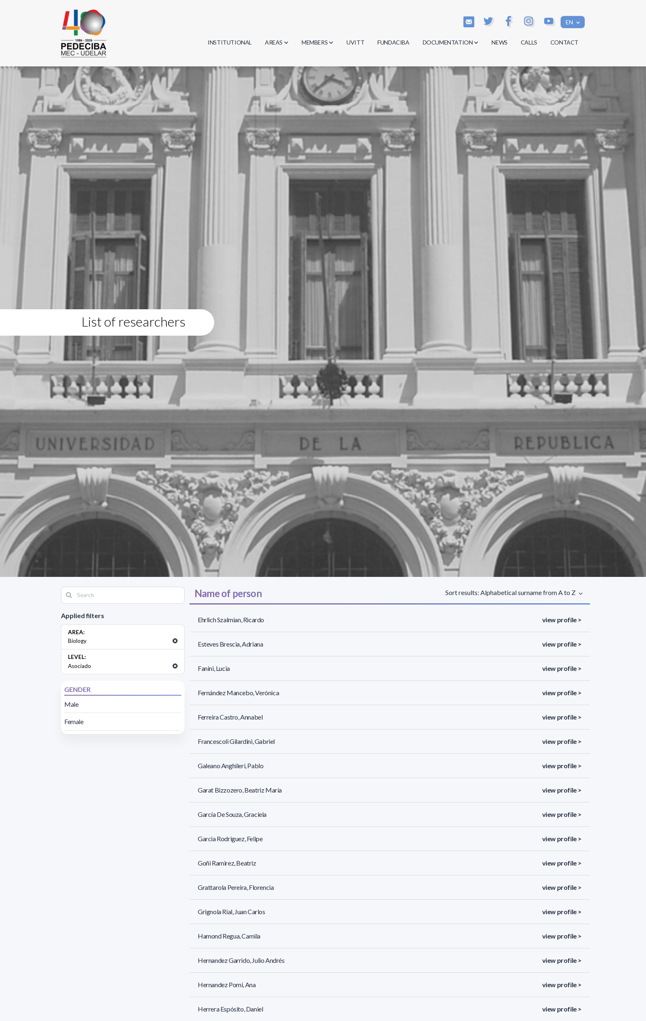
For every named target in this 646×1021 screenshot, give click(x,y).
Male (71, 704)
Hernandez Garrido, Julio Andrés (241, 960)
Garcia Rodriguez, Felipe (230, 838)
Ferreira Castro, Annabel (230, 717)
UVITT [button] (355, 42)
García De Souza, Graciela (232, 814)
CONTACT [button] (564, 42)
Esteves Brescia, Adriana (230, 644)
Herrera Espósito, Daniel (230, 1009)
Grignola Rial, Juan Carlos (231, 911)
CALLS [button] (529, 42)
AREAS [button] (276, 42)
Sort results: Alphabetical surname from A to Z (511, 592)
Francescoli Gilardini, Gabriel (236, 741)
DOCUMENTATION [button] (451, 42)
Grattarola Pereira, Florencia (236, 887)
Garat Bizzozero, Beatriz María (240, 790)
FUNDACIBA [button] (393, 42)
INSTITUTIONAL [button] (230, 42)
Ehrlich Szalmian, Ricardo (231, 619)
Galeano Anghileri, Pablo (230, 765)
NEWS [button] (499, 42)
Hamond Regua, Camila (229, 936)
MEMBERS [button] (317, 42)
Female (74, 721)
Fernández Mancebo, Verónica (238, 692)
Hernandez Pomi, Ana (226, 984)
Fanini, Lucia (214, 668)
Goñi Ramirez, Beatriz (227, 863)
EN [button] (570, 22)
